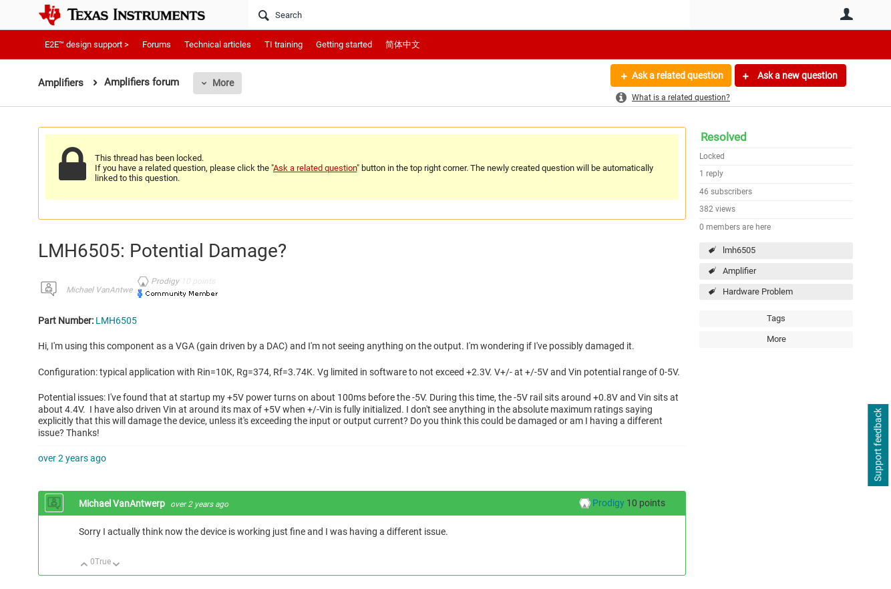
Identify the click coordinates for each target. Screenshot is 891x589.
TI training (283, 44)
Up (84, 565)
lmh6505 (739, 250)
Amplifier (739, 271)
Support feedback (877, 445)
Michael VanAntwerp (103, 289)
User (846, 14)
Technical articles (217, 44)
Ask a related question (677, 75)
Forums (156, 44)
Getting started (344, 44)
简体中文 (402, 44)
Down (116, 565)
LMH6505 (116, 320)
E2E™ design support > (87, 44)
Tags (776, 318)
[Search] (469, 14)
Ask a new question (796, 75)
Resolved (724, 137)
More (223, 82)
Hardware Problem (758, 291)
